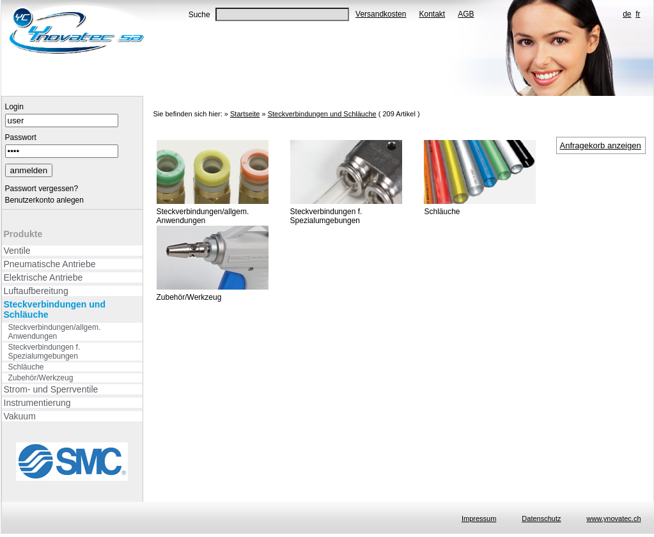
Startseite (245, 114)
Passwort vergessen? (42, 188)
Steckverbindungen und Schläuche (54, 309)
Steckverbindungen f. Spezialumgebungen (44, 352)
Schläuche (26, 366)
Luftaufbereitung (36, 291)
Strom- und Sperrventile (51, 389)
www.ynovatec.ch (614, 518)
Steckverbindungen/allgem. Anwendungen (54, 332)
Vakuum (20, 416)
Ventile (17, 250)
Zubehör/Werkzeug (41, 377)
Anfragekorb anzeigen (600, 145)
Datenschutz (541, 518)
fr (637, 14)
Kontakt (432, 14)
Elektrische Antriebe (43, 277)
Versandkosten (380, 14)
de (627, 14)
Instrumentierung (37, 403)
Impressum (479, 518)
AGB (466, 14)
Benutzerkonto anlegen (44, 200)
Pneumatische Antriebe (50, 264)
